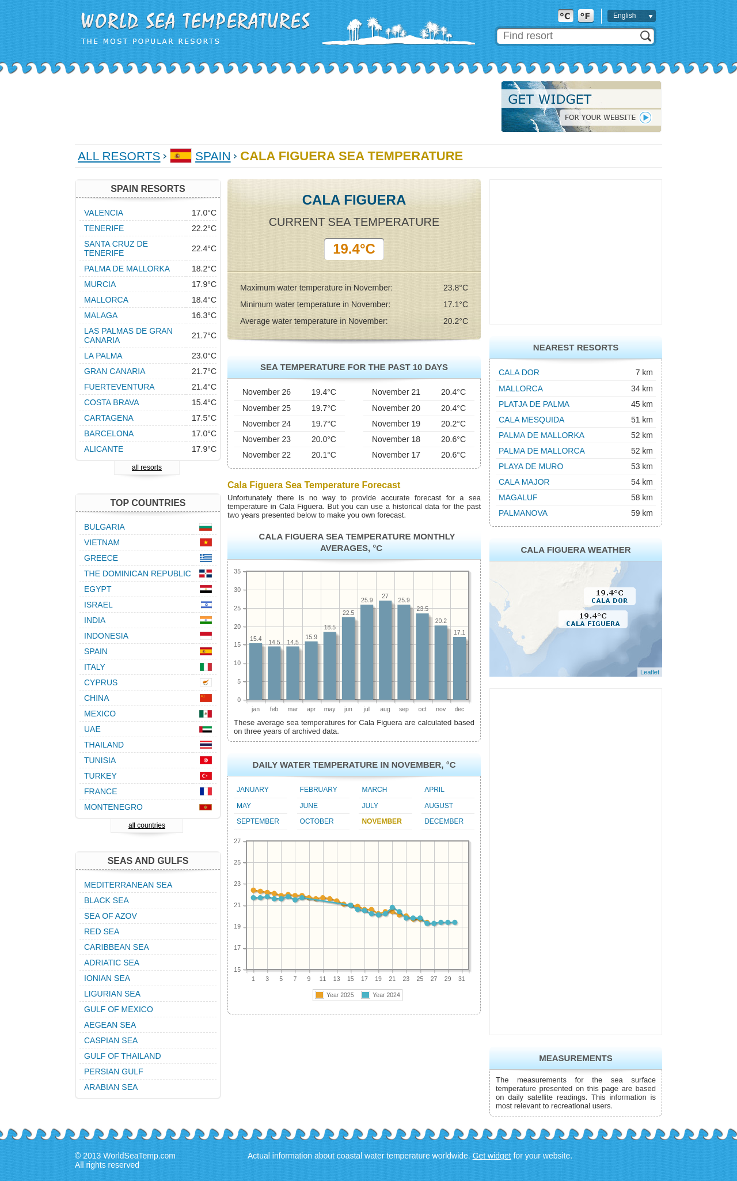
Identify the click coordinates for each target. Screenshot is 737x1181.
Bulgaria (104, 526)
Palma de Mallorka (541, 435)
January (253, 790)
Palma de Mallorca (542, 450)
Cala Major (524, 481)
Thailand (104, 744)
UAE (92, 729)
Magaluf (518, 497)
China (96, 698)
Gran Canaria (115, 371)
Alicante (103, 449)
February (318, 790)
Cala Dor (519, 372)
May (244, 806)
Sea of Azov (110, 915)
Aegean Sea (110, 1024)
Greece (101, 558)
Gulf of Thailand (122, 1056)
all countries (146, 825)
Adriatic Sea (111, 962)
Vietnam (102, 542)
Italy (94, 666)
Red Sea (101, 931)
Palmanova (523, 513)
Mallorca (521, 388)
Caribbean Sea (116, 947)
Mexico (100, 713)
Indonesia (106, 635)
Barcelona (109, 433)
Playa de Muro (531, 466)
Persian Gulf (113, 1071)
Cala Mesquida (531, 419)
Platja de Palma (534, 404)
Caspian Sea (111, 1040)
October (317, 821)
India (94, 620)
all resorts (147, 467)
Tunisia (100, 760)
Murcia (100, 284)
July (370, 806)
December (444, 821)
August (438, 806)
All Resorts (119, 156)
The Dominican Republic (137, 573)
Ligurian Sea (112, 993)
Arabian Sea (111, 1087)
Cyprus (100, 682)
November (381, 821)
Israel (98, 604)
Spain (212, 156)
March (374, 790)
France (100, 791)
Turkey (100, 775)
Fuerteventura (119, 386)
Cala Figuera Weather (575, 549)
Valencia (103, 212)
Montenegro (113, 807)
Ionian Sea (107, 978)
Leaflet (649, 672)
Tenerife (104, 228)
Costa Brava (111, 402)
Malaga (100, 315)
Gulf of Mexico (118, 1009)
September (258, 821)
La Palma (103, 355)
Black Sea (106, 900)
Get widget (492, 1155)
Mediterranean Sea (128, 884)
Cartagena (109, 417)
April (434, 790)
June (309, 806)
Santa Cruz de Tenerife (116, 248)
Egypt (97, 589)
